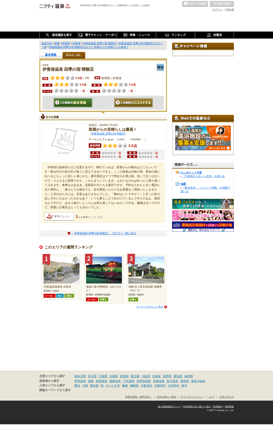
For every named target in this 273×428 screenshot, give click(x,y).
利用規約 (217, 406)
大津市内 (173, 385)
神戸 (184, 385)
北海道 (156, 376)
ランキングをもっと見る (149, 306)
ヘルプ (211, 396)
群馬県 (124, 376)
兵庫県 (113, 376)
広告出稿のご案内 (166, 396)
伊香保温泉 (143, 381)
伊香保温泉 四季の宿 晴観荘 (108, 133)
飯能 (125, 385)
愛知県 (178, 376)
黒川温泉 (172, 381)
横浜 (77, 385)
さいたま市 (113, 385)
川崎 (85, 385)
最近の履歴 (222, 4)
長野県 (167, 376)
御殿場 (134, 385)
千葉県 (103, 376)
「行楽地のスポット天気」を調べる (203, 176)
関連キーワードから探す (55, 390)
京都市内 (160, 385)
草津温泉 (80, 381)
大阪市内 (146, 385)
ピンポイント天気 (191, 172)
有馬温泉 (101, 381)
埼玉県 (92, 376)
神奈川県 (80, 376)
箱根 (91, 381)
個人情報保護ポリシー (169, 406)
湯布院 (184, 381)
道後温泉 (158, 381)
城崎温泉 (115, 381)
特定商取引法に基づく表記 (196, 406)
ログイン (217, 9)
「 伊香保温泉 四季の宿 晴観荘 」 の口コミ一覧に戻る (103, 233)
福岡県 (188, 376)
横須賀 (94, 385)
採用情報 (229, 406)
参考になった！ (63, 216)
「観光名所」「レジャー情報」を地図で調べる (205, 189)
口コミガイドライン (192, 396)
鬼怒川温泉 (198, 381)
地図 (183, 184)
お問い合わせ (226, 396)
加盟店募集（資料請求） (138, 396)
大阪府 (145, 376)
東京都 (135, 376)
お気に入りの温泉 (195, 4)
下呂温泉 (128, 381)
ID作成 (230, 9)
